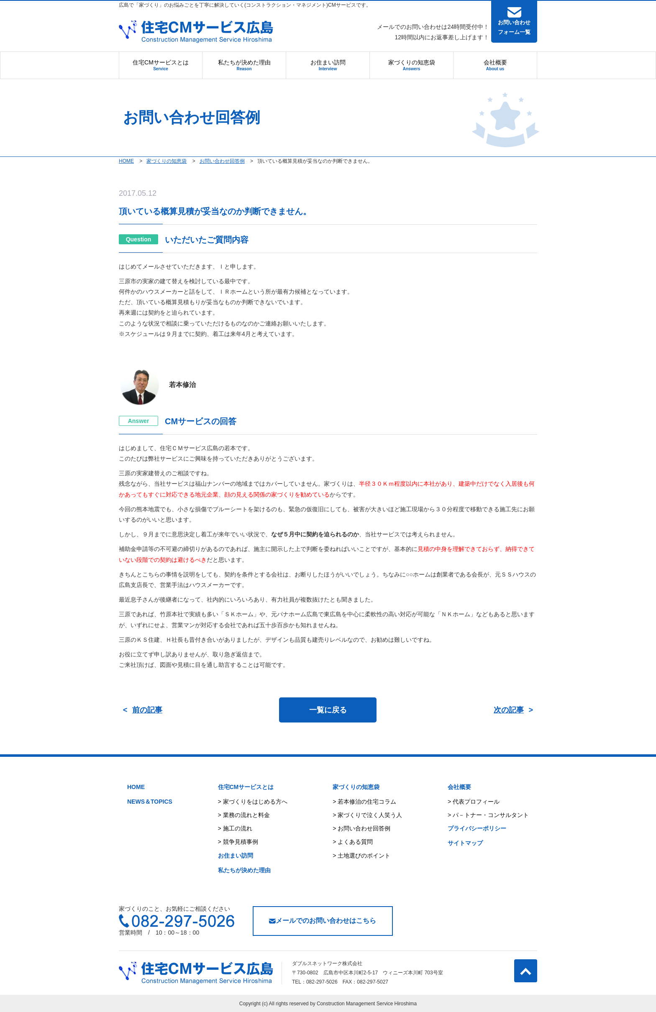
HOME (136, 787)
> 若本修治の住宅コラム (364, 801)
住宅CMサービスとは (161, 65)
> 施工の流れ (235, 828)
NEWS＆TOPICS (149, 801)
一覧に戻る (328, 710)
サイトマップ (465, 843)
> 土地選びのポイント (361, 855)
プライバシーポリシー (477, 828)
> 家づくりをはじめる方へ (252, 801)
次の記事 (509, 710)
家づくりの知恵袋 (411, 65)
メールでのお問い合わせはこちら (322, 920)
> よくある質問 (353, 841)
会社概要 (495, 65)
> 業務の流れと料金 (244, 815)
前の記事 (147, 710)
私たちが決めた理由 (244, 65)
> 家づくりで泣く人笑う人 (367, 815)
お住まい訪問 (328, 65)
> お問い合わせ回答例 (361, 828)
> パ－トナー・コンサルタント (488, 815)
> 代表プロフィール (474, 801)
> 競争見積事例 (238, 841)
